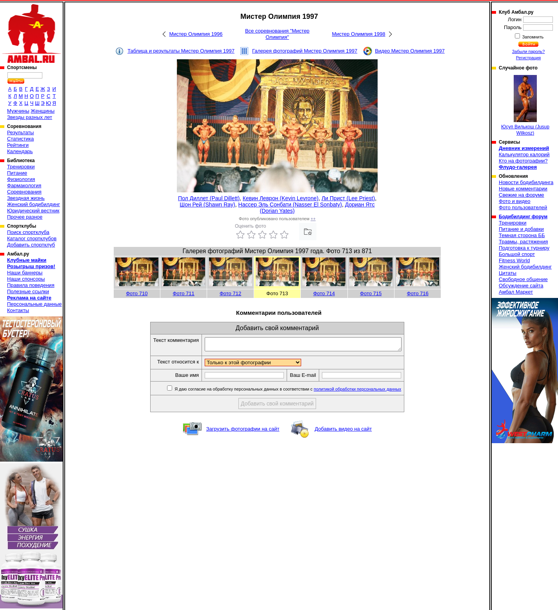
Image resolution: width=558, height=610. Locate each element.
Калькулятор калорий (524, 154)
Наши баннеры (24, 273)
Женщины (43, 111)
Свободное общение (523, 279)
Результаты (20, 132)
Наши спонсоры (26, 279)
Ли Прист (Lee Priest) (348, 198)
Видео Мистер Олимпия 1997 (410, 51)
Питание (17, 173)
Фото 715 (371, 293)
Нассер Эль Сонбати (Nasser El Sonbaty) (290, 204)
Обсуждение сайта (521, 286)
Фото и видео (515, 201)
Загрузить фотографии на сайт (243, 431)
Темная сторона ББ (522, 235)
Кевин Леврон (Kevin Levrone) (280, 198)
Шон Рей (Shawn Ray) (207, 204)
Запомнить (532, 37)
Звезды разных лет (29, 117)
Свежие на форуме (521, 195)
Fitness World (514, 260)
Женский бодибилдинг (33, 204)
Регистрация (528, 57)
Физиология (21, 179)
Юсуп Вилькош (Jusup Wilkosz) (525, 105)
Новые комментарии (523, 189)
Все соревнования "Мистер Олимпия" (277, 34)
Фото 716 (418, 293)
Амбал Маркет (516, 292)
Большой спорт (517, 254)
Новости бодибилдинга (526, 182)
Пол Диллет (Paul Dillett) (209, 198)
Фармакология (24, 185)
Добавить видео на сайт (343, 431)
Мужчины (18, 111)
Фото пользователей (523, 207)
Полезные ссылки (28, 291)
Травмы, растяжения (523, 242)
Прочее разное (24, 217)
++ (313, 218)
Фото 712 (230, 293)
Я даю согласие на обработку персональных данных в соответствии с (299, 391)
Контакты (18, 310)
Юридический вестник (33, 211)
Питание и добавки (521, 229)
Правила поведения (31, 285)
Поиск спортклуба (28, 232)
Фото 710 (136, 293)
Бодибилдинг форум (523, 216)
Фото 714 (324, 293)
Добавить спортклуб (31, 245)
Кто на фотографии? (523, 161)
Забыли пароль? (528, 51)
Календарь (20, 151)
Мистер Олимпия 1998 (358, 34)
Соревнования (24, 192)
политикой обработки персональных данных (369, 391)
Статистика (20, 139)
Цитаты (507, 273)
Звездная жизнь (26, 198)
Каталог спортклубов (31, 238)
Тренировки (21, 167)
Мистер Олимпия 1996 (195, 34)
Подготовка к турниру (524, 248)
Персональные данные (34, 304)
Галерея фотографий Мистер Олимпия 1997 (304, 51)
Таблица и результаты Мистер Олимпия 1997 (180, 51)
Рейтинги (18, 145)
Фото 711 (183, 293)
